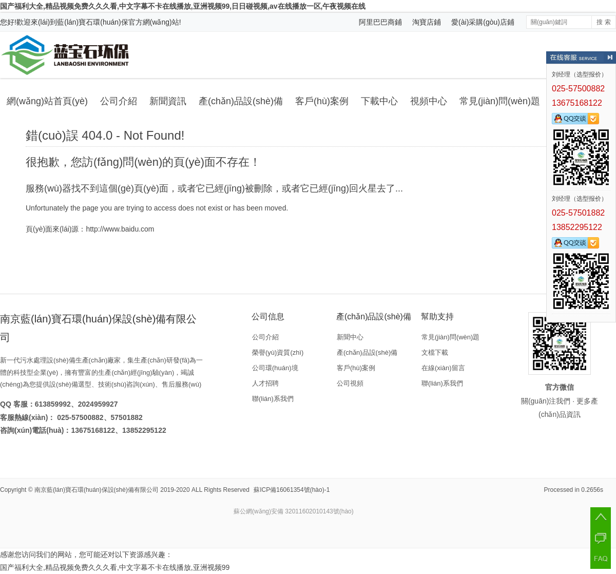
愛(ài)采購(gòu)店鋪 (482, 22)
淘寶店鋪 (426, 22)
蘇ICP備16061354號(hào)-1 (292, 489)
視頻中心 (428, 101)
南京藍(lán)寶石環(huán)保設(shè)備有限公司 (96, 489)
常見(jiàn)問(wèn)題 (499, 101)
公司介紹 (118, 101)
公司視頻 (350, 383)
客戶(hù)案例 (322, 101)
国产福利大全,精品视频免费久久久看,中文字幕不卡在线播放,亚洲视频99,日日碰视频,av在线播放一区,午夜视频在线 (182, 6)
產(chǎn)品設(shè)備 (241, 101)
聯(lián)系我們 (273, 399)
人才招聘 (265, 383)
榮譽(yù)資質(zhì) (277, 352)
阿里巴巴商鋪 (380, 22)
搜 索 (603, 22)
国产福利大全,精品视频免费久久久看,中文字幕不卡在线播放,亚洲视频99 (114, 567)
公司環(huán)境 (275, 368)
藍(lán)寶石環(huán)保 (92, 22)
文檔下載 (434, 352)
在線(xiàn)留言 (443, 368)
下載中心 (379, 101)
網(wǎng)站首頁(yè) (47, 101)
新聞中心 (350, 337)
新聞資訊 (167, 101)
